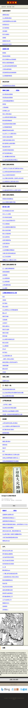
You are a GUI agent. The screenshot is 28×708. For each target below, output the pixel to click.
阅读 (14, 505)
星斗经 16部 (6, 207)
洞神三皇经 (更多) (10, 90)
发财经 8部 (5, 49)
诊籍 (14, 704)
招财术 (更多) (9, 510)
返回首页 (14, 684)
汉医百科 (14, 702)
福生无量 (9, 6)
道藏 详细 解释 (14, 679)
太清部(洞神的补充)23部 (9, 293)
